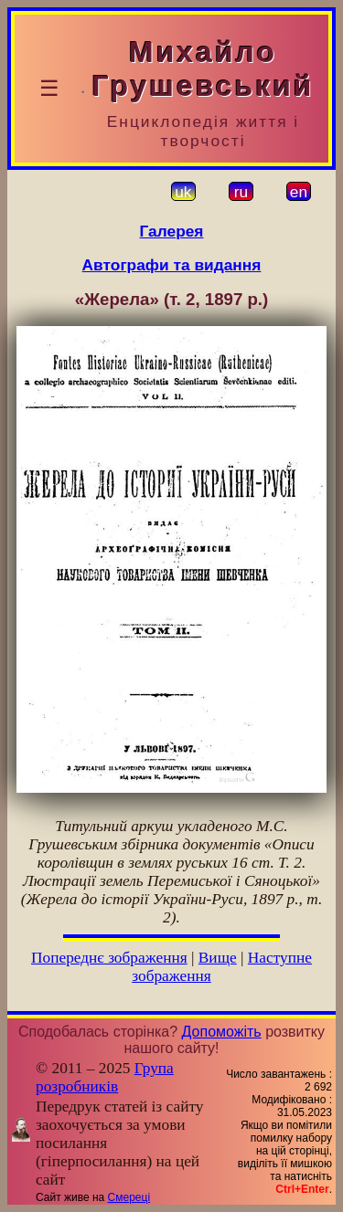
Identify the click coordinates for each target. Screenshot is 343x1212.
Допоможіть (222, 1031)
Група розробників (105, 1077)
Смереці (129, 1197)
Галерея (172, 231)
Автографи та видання (172, 265)
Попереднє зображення (109, 957)
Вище (217, 957)
